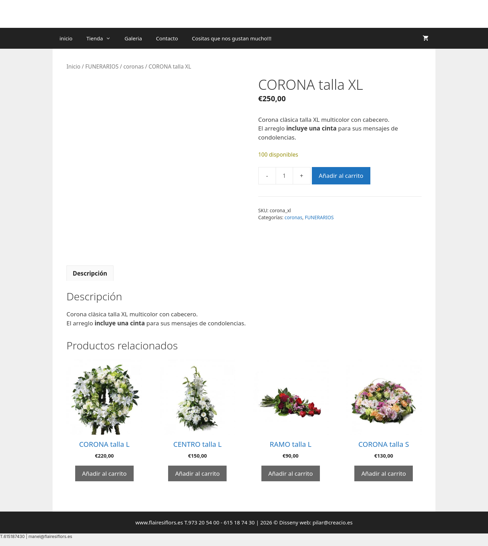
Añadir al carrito (341, 176)
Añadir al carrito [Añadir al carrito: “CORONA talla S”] (383, 473)
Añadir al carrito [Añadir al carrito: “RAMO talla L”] (290, 473)
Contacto (167, 38)
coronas (133, 66)
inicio (66, 38)
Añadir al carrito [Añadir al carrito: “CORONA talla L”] (104, 473)
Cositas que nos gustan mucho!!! (231, 38)
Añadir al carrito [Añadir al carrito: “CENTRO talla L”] (197, 473)
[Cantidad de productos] (284, 175)
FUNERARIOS (102, 66)
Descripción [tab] (90, 273)
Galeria (133, 38)
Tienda (102, 38)
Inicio (73, 66)
